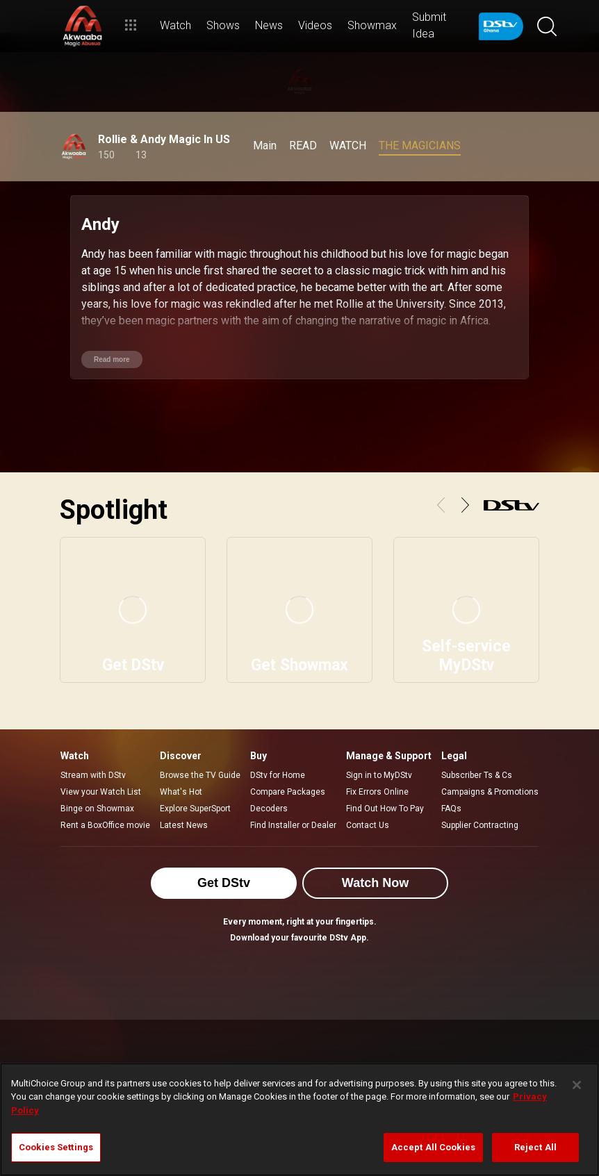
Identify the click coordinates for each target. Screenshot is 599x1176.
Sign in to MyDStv (379, 775)
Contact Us (367, 825)
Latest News (184, 825)
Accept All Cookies (433, 1147)
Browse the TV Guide (200, 775)
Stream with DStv (93, 775)
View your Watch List (100, 792)
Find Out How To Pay (385, 808)
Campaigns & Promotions (490, 792)
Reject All (535, 1147)
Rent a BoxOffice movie (105, 825)
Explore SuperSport (195, 808)
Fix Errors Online (377, 792)
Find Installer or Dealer (293, 825)
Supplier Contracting (479, 825)
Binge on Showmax (97, 808)
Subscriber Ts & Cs (476, 775)
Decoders (269, 808)
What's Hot (181, 792)
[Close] (576, 1085)
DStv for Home (277, 775)
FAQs (451, 808)
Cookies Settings (56, 1147)
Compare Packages (287, 792)
